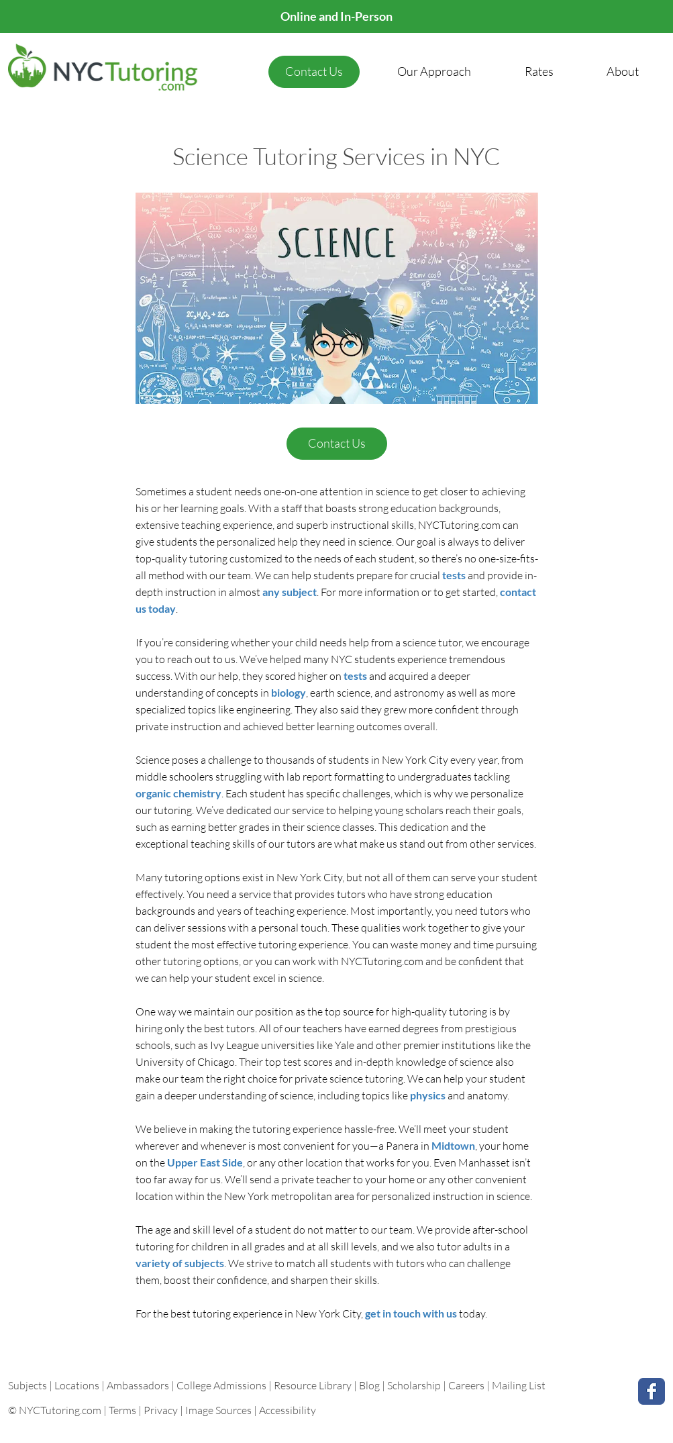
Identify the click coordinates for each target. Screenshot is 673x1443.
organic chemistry (178, 793)
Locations (77, 1385)
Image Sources (218, 1410)
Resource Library (314, 1385)
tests (454, 574)
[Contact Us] (314, 72)
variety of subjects (180, 1262)
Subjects (28, 1385)
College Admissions (222, 1385)
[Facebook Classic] (651, 1391)
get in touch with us (412, 1313)
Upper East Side (205, 1162)
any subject (289, 591)
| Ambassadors (135, 1385)
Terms (122, 1410)
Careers (466, 1385)
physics (428, 1095)
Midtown (453, 1145)
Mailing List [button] (519, 1385)
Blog (369, 1385)
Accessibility (287, 1410)
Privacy (161, 1410)
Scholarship (414, 1385)
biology (288, 692)
